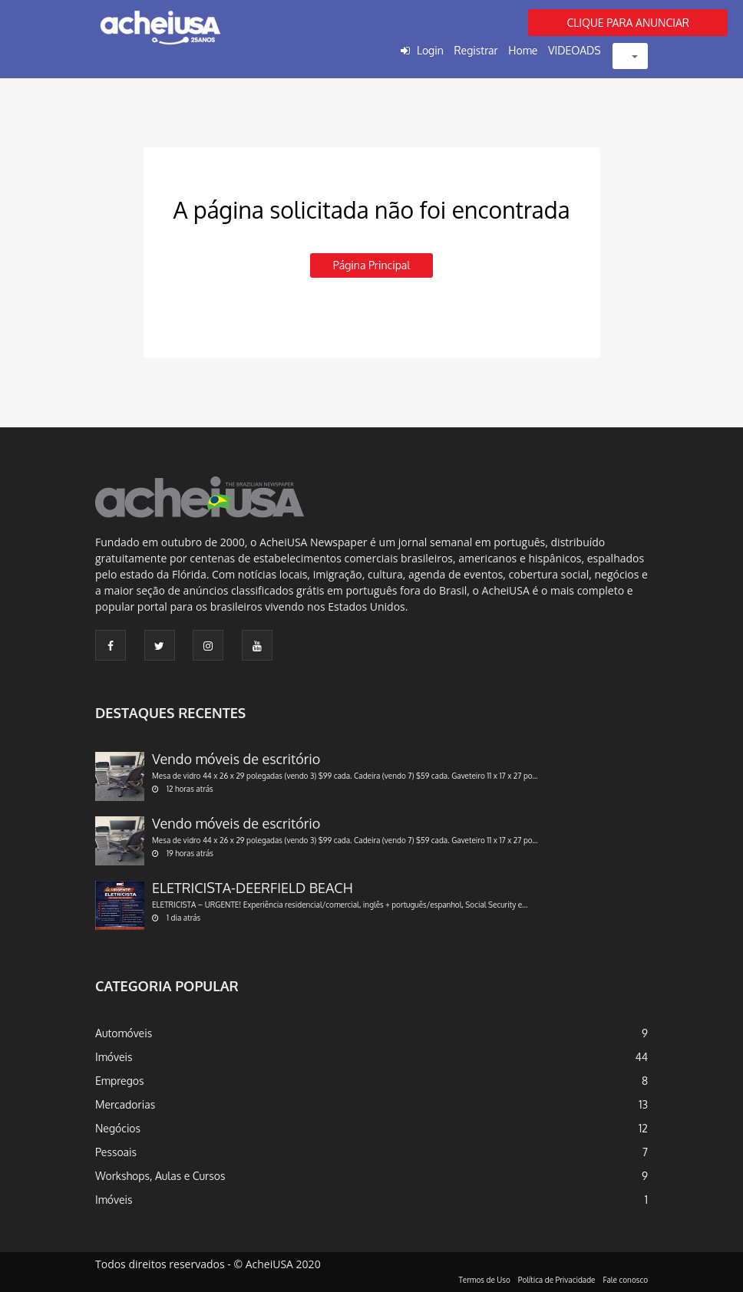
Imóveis (114, 1056)
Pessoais (116, 1152)
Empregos (119, 1080)
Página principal (371, 265)
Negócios (117, 1128)
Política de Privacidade (557, 1279)
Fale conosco (626, 1279)
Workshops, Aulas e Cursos (160, 1175)
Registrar (475, 50)
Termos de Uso (484, 1279)
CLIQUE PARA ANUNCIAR (627, 22)
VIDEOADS (574, 50)
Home (522, 50)
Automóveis (123, 1033)
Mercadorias (125, 1104)
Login (430, 50)
